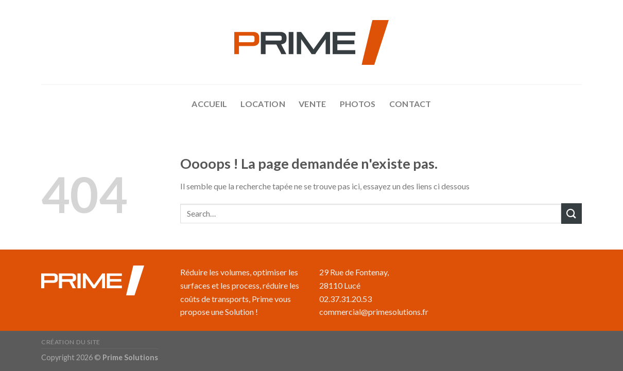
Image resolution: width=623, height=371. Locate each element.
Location (262, 104)
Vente (312, 104)
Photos (358, 104)
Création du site (70, 342)
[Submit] (571, 213)
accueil (209, 104)
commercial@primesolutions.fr (373, 311)
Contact (410, 104)
